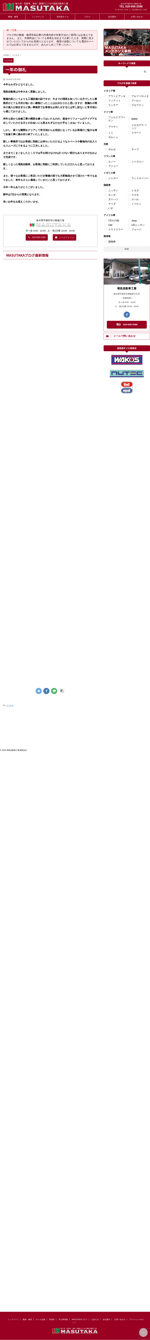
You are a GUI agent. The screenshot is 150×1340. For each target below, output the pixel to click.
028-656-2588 (36, 237)
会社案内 (112, 17)
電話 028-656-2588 (126, 324)
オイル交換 (40, 1319)
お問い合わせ (137, 17)
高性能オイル (63, 17)
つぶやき (10, 705)
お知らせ (95, 1319)
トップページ (13, 1319)
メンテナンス (38, 17)
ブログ (87, 17)
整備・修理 (13, 17)
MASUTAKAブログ (79, 1319)
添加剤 (52, 1319)
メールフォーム (64, 237)
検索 (127, 249)
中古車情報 (63, 1319)
